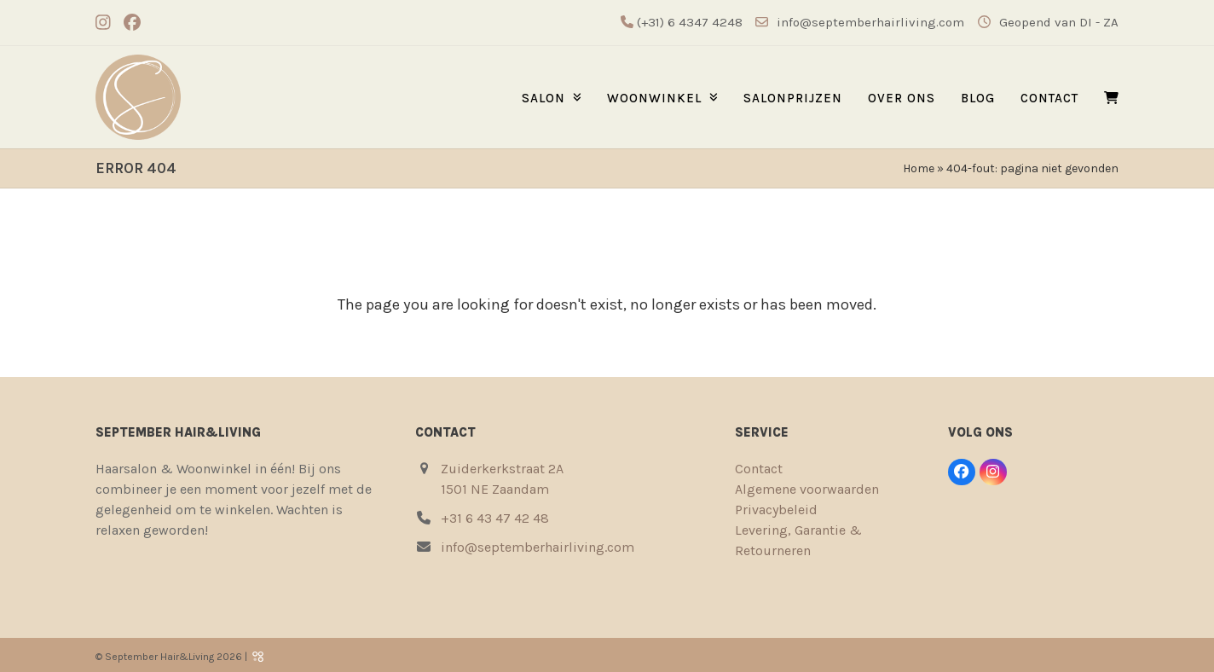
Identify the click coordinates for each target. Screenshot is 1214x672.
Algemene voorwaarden (807, 489)
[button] (1111, 97)
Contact (759, 469)
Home (918, 168)
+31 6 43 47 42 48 (495, 518)
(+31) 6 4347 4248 (688, 22)
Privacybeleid (776, 509)
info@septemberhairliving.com (870, 22)
